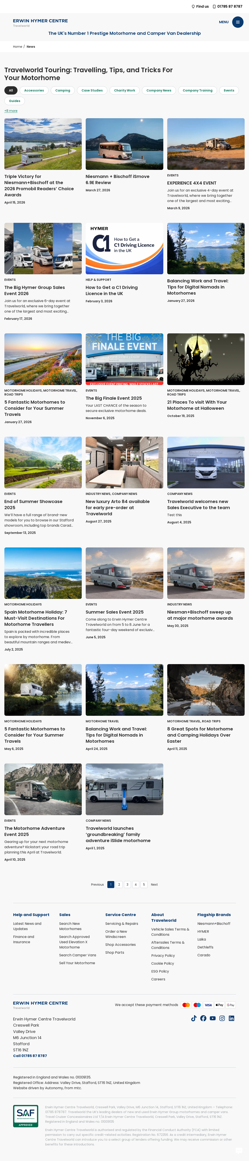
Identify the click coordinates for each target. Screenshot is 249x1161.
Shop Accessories (120, 944)
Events (229, 90)
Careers (158, 979)
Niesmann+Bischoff (213, 923)
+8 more (10, 111)
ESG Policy (160, 971)
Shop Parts (114, 952)
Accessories (34, 90)
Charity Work (124, 90)
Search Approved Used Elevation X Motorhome (74, 942)
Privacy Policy (163, 955)
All (11, 90)
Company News (158, 90)
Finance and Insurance (23, 939)
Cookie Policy (162, 963)
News (31, 46)
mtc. (78, 1088)
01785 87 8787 (227, 6)
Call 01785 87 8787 (30, 1055)
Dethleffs (205, 947)
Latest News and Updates (27, 926)
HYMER (203, 931)
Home (17, 46)
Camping (62, 90)
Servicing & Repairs (121, 923)
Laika (201, 939)
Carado (203, 955)
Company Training (197, 90)
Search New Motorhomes (70, 926)
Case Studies (92, 90)
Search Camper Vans (77, 955)
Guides (14, 101)
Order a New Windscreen (116, 934)
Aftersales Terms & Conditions (168, 945)
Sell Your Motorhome (77, 963)
